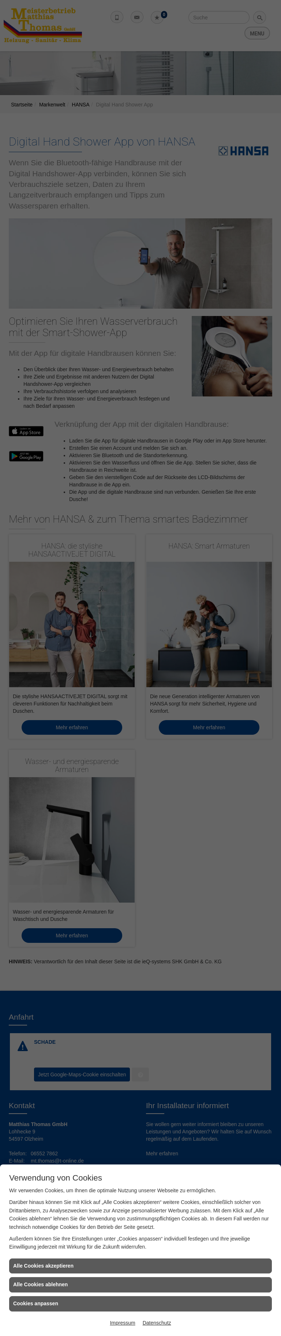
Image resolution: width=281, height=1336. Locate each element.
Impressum (122, 1323)
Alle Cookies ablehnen (40, 1284)
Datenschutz (157, 1323)
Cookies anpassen (35, 1303)
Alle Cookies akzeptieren (43, 1266)
